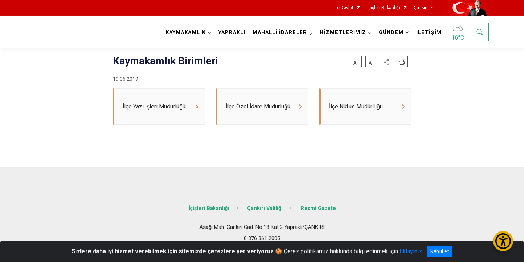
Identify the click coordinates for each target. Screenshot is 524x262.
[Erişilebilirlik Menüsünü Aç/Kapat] (503, 241)
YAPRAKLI (231, 32)
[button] (386, 61)
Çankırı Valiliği (265, 208)
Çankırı (421, 7)
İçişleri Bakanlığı (383, 7)
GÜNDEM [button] (391, 32)
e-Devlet (345, 7)
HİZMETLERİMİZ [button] (343, 32)
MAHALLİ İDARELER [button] (280, 32)
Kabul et (439, 251)
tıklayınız (411, 251)
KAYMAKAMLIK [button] (186, 32)
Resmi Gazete (318, 208)
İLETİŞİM (428, 32)
